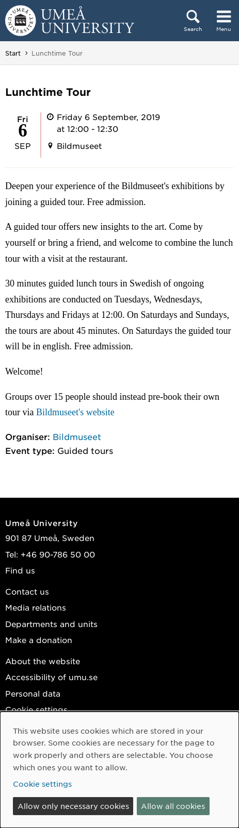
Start (13, 53)
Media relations (35, 607)
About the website (42, 661)
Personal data (32, 693)
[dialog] (119, 770)
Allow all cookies (173, 805)
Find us (20, 570)
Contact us (27, 591)
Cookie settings (36, 709)
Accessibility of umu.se (51, 677)
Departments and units (51, 624)
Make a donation (38, 640)
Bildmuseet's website (75, 412)
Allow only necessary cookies (73, 805)
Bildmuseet (77, 436)
